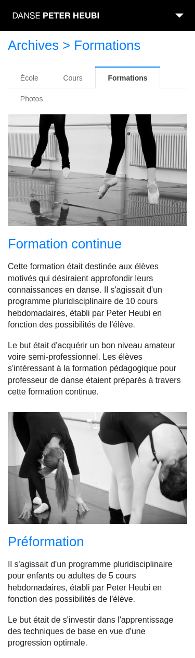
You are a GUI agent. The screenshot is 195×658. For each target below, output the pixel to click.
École (29, 78)
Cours (72, 78)
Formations (127, 78)
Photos (31, 99)
